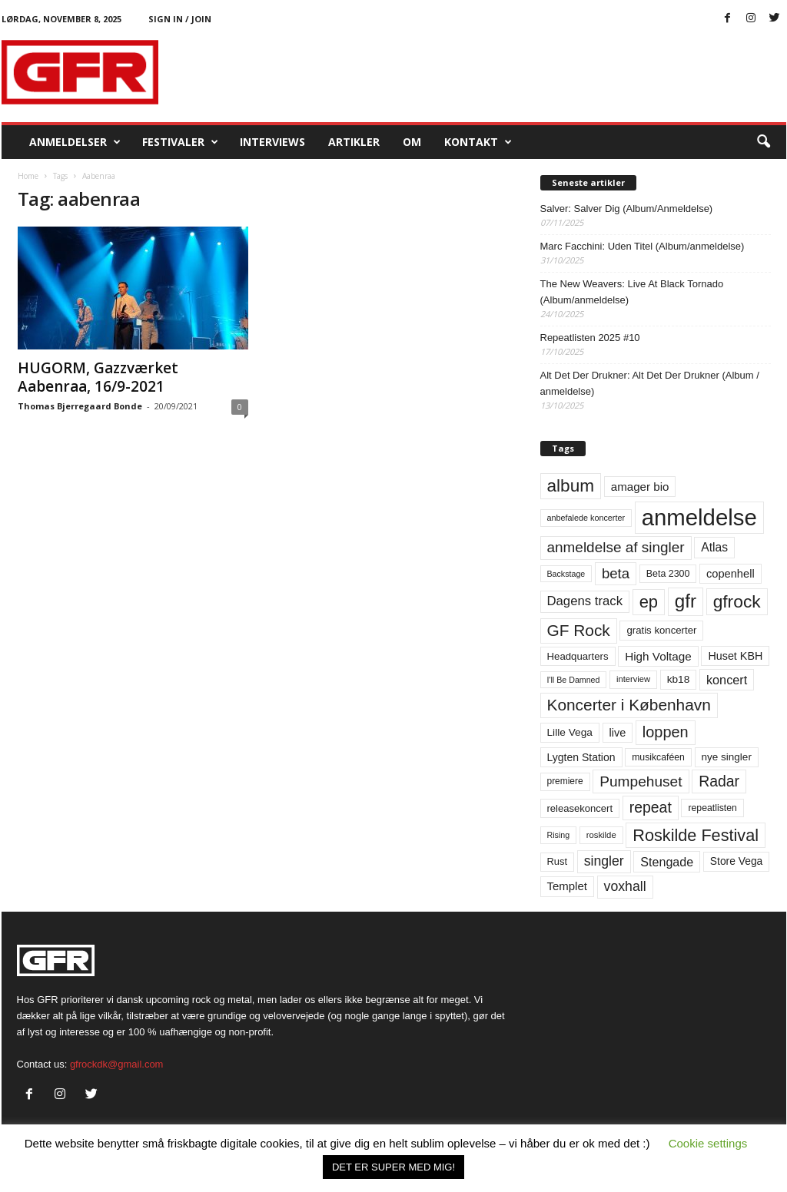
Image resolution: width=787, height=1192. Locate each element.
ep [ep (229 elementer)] (648, 601)
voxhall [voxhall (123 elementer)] (625, 886)
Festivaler (180, 142)
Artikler (354, 141)
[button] (763, 142)
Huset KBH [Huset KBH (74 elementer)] (735, 656)
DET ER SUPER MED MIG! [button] (393, 1167)
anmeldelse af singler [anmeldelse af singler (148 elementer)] (616, 547)
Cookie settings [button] (708, 1143)
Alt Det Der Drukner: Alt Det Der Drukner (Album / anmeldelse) (649, 383)
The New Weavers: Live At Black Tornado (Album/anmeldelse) (632, 292)
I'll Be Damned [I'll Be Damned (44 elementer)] (573, 679)
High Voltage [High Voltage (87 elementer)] (658, 656)
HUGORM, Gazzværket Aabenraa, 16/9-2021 (98, 377)
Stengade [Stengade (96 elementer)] (666, 862)
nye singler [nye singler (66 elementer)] (727, 757)
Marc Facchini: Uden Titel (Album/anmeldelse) (642, 246)
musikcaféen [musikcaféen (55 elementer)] (658, 757)
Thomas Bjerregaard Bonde (80, 406)
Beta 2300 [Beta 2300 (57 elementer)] (668, 573)
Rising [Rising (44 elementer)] (558, 834)
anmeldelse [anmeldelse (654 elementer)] (699, 517)
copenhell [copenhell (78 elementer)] (730, 574)
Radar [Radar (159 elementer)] (719, 781)
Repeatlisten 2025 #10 (590, 337)
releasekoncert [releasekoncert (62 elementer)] (580, 808)
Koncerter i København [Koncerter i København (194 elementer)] (629, 705)
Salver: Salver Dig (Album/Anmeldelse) (626, 208)
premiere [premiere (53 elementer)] (565, 781)
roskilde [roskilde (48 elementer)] (601, 834)
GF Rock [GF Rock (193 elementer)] (578, 630)
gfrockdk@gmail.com (117, 1064)
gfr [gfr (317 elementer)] (685, 601)
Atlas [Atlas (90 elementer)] (714, 547)
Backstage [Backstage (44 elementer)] (566, 573)
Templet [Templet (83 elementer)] (567, 885)
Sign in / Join (179, 19)
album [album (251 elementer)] (571, 485)
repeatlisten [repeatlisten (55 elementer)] (712, 808)
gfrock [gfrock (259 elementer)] (737, 601)
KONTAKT (478, 142)
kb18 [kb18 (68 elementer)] (678, 679)
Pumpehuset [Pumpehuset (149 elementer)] (640, 781)
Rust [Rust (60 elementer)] (557, 861)
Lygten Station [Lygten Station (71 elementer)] (581, 757)
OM (412, 141)
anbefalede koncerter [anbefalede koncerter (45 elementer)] (586, 517)
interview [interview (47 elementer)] (633, 679)
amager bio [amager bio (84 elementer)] (640, 486)
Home (28, 176)
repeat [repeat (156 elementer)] (650, 807)
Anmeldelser (75, 142)
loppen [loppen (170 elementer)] (666, 731)
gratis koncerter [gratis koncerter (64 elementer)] (661, 630)
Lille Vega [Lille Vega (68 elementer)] (570, 732)
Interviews (272, 141)
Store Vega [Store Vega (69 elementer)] (736, 861)
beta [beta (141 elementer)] (615, 573)
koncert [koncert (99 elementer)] (726, 680)
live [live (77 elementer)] (617, 733)
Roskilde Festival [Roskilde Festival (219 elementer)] (696, 835)
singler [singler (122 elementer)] (604, 861)
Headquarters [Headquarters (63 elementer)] (578, 656)
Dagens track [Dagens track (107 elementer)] (585, 601)
